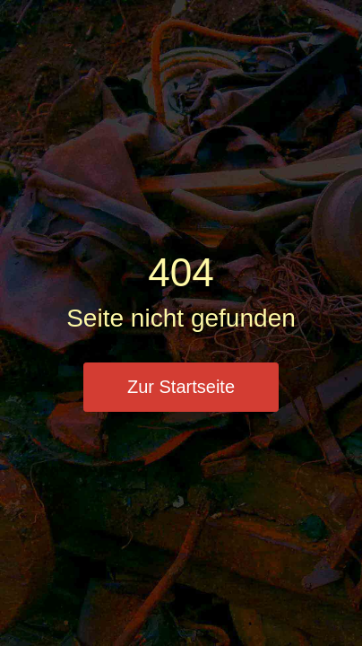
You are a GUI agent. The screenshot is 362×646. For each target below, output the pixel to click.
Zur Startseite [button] (181, 387)
